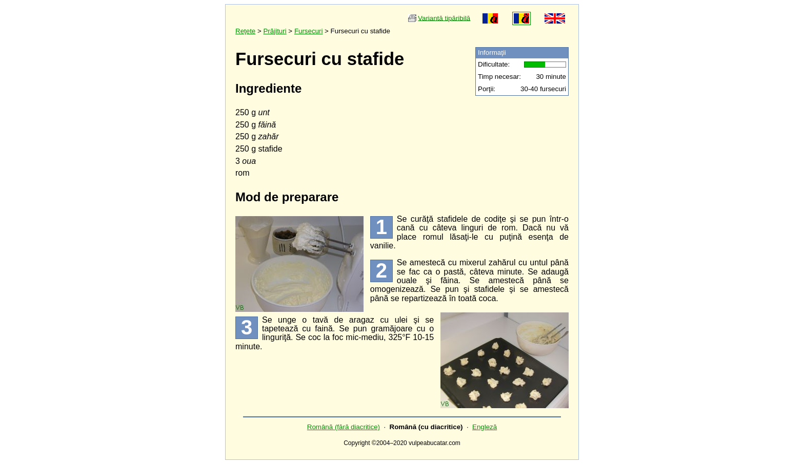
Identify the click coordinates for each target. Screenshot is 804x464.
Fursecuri (308, 31)
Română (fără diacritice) (343, 427)
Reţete (245, 31)
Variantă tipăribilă (444, 18)
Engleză (484, 427)
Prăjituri (274, 31)
